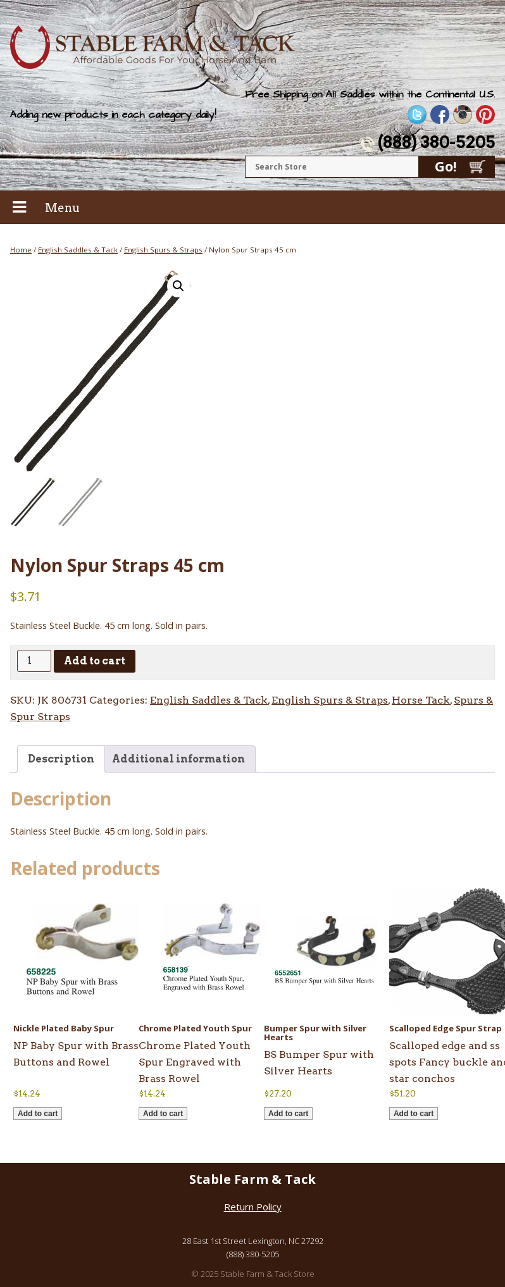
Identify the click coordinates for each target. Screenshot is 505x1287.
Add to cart (94, 661)
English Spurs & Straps (163, 249)
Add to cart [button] (38, 1113)
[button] (178, 286)
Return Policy (253, 1206)
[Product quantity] (34, 661)
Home (21, 249)
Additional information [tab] (178, 759)
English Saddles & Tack (78, 249)
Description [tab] (61, 759)
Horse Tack (421, 700)
